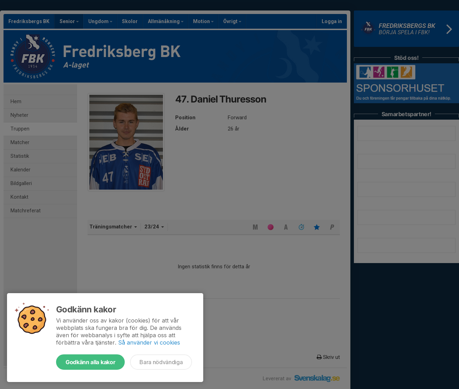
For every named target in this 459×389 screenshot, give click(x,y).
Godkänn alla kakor (90, 362)
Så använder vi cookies (149, 342)
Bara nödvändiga (161, 362)
